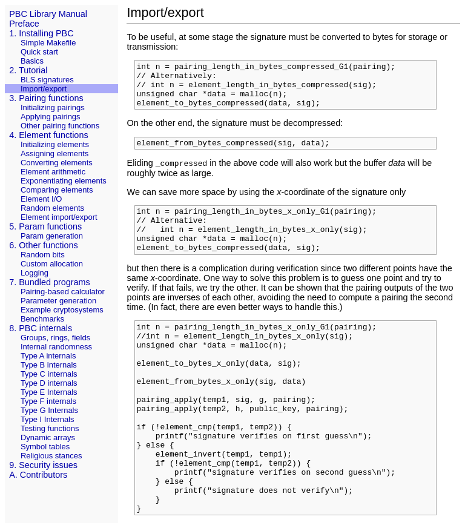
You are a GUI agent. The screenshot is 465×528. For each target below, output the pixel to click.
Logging (34, 272)
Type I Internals (47, 419)
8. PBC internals (40, 328)
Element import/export (59, 217)
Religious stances (51, 455)
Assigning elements (54, 153)
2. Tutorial (28, 70)
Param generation (52, 235)
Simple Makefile (48, 42)
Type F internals (48, 401)
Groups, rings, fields (55, 337)
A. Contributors (38, 475)
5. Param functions (45, 226)
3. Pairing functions (46, 98)
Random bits (43, 254)
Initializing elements (55, 144)
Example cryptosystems (62, 309)
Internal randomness (56, 346)
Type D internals (49, 383)
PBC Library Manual (48, 14)
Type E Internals (49, 392)
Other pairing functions (60, 125)
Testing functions (50, 428)
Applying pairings (51, 116)
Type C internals (49, 373)
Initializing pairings (53, 107)
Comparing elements (57, 189)
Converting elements (57, 162)
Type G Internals (49, 410)
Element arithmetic (53, 171)
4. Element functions (48, 135)
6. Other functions (43, 245)
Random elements (52, 208)
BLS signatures (47, 79)
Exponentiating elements (64, 180)
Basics (32, 60)
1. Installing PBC (41, 33)
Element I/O (41, 198)
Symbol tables (45, 446)
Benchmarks (42, 318)
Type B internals (49, 364)
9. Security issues (43, 465)
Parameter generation (58, 300)
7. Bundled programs (49, 282)
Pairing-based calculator (63, 291)
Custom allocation (52, 263)
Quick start (39, 51)
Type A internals (48, 355)
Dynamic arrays (48, 437)
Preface (24, 23)
